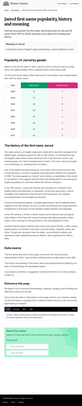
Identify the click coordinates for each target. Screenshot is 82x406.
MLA (24, 346)
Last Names (74, 4)
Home (6, 10)
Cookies (21, 402)
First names (15, 10)
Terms (13, 402)
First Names (62, 4)
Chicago (16, 346)
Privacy (5, 402)
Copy (74, 346)
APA (31, 346)
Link (7, 346)
